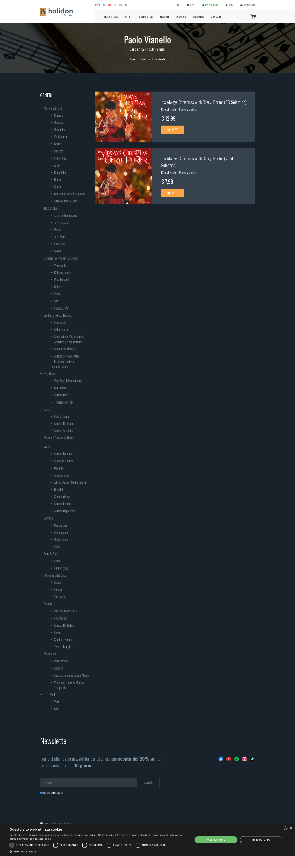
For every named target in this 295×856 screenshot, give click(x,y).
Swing (57, 250)
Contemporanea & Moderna (69, 193)
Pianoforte (60, 158)
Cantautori (60, 387)
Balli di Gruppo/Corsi (65, 610)
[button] (98, 851)
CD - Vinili (49, 694)
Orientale (59, 489)
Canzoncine (60, 525)
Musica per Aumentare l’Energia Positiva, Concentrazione (65, 361)
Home (132, 59)
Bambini (48, 518)
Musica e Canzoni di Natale (59, 437)
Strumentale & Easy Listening (61, 258)
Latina (47, 409)
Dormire (58, 668)
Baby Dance (61, 539)
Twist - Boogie (62, 646)
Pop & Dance (61, 416)
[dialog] (147, 840)
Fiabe (57, 546)
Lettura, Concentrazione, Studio (71, 675)
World (47, 446)
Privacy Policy (62, 823)
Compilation (60, 172)
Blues (57, 229)
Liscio (57, 632)
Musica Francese (63, 453)
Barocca (59, 122)
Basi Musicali (61, 279)
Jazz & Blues (51, 208)
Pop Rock (49, 373)
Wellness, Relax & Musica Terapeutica (69, 685)
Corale (57, 143)
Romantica (60, 129)
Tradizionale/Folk (63, 402)
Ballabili (48, 603)
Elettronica (60, 596)
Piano (57, 293)
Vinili (56, 701)
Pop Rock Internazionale (68, 380)
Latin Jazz (59, 243)
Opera (57, 179)
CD (56, 708)
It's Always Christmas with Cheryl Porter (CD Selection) (203, 101)
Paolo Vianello (187, 109)
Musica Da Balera (64, 625)
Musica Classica (53, 108)
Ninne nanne (61, 532)
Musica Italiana (62, 503)
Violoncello (60, 265)
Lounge (58, 589)
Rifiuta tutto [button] (261, 839)
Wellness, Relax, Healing (58, 315)
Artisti (128, 16)
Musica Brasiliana (64, 423)
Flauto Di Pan (61, 308)
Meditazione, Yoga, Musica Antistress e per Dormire (69, 339)
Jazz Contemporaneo (65, 215)
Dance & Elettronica (55, 575)
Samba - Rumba (63, 639)
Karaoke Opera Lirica (66, 200)
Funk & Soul (51, 553)
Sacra (57, 186)
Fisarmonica (61, 618)
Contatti (216, 16)
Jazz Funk (59, 236)
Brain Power (61, 660)
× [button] (290, 828)
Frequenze (60, 322)
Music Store (111, 16)
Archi (57, 165)
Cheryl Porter (169, 109)
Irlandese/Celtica (63, 460)
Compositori (146, 16)
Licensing (181, 16)
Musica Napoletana (65, 510)
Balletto (58, 150)
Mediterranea (61, 475)
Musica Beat (61, 394)
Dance (57, 582)
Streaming (198, 16)
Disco (57, 560)
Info (172, 129)
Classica (59, 115)
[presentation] (68, 810)
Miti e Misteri (61, 329)
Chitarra (58, 286)
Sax (56, 300)
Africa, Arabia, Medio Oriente (70, 482)
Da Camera (60, 136)
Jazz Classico (61, 222)
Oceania (58, 468)
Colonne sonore (62, 272)
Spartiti (164, 16)
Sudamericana (62, 496)
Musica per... (51, 653)
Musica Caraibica (63, 430)
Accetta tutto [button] (216, 839)
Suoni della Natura (64, 348)
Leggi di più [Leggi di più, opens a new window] (44, 838)
